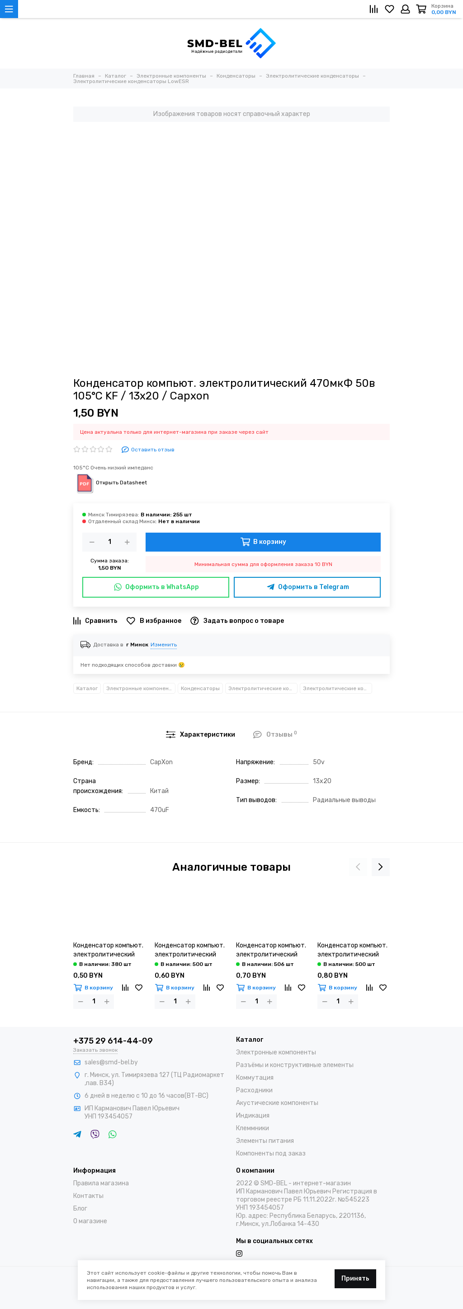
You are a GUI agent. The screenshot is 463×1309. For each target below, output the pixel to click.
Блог (80, 1208)
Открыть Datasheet (110, 482)
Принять (355, 1278)
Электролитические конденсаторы (263, 688)
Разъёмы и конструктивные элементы (295, 1065)
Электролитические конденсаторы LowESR (337, 688)
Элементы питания (265, 1141)
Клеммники (252, 1128)
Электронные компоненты (140, 688)
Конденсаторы (200, 688)
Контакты (88, 1196)
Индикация (252, 1115)
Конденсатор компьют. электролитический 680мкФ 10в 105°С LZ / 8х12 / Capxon (190, 950)
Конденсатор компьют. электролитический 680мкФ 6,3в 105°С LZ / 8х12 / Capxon (109, 950)
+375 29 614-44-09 (113, 1041)
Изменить (164, 644)
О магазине (90, 1221)
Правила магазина (101, 1183)
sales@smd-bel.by (111, 1062)
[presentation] (358, 867)
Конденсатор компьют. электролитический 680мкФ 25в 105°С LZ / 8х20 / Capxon (352, 950)
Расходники (254, 1090)
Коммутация (255, 1078)
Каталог (87, 688)
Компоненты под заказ (271, 1153)
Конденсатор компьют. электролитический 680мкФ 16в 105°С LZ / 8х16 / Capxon (271, 950)
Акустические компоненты (277, 1103)
